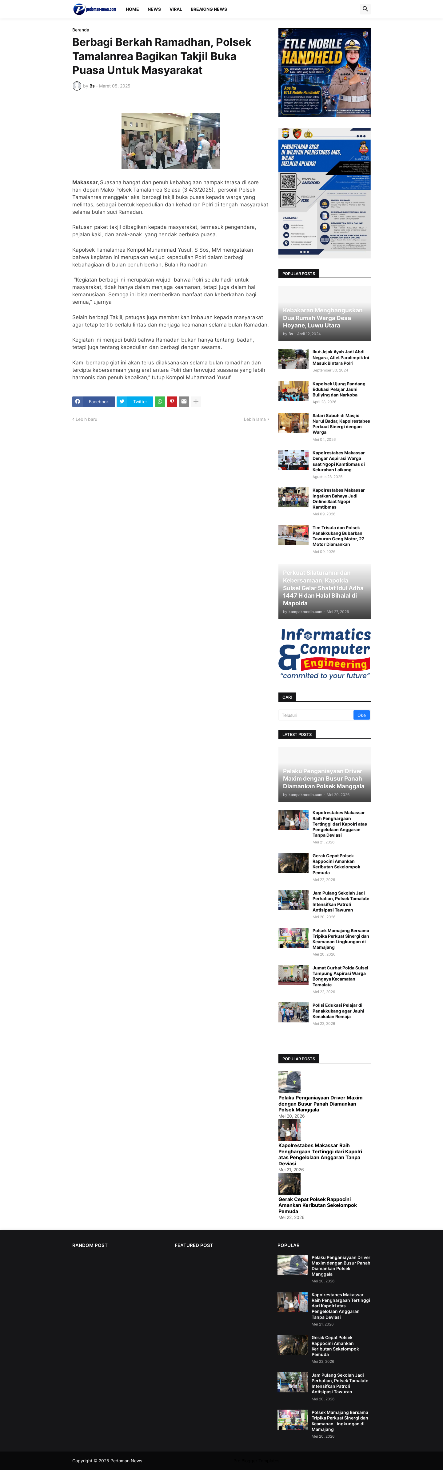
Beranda (80, 30)
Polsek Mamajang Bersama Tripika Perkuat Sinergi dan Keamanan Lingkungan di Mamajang (341, 939)
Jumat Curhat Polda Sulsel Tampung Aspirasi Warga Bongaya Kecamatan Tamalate (340, 976)
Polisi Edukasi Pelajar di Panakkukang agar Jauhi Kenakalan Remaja (338, 1010)
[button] (365, 9)
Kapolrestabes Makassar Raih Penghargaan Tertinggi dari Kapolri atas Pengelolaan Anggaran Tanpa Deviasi (340, 824)
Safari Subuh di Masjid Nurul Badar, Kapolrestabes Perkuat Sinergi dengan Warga (341, 424)
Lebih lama (255, 419)
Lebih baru (86, 419)
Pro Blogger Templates (256, 1460)
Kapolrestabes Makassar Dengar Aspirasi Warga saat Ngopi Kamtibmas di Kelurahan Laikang (339, 461)
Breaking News (209, 9)
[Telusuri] (316, 715)
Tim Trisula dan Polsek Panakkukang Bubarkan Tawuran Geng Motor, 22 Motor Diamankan (339, 536)
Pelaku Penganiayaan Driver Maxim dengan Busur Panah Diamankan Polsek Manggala (320, 1103)
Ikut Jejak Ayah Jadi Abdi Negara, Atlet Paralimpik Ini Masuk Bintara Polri (341, 357)
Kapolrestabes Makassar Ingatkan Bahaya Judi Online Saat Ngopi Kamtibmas (339, 498)
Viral (176, 9)
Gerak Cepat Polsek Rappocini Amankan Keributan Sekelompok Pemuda (336, 864)
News (154, 9)
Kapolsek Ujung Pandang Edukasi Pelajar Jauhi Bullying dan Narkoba (339, 389)
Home (132, 9)
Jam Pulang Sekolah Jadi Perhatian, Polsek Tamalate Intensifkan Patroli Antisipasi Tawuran (341, 901)
